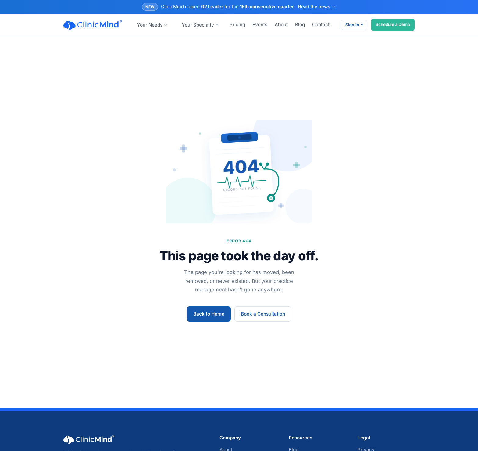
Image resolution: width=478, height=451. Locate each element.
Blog (300, 24)
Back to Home (208, 314)
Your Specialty (200, 25)
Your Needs (152, 25)
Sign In (354, 25)
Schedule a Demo (393, 24)
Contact (321, 24)
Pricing (237, 24)
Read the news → (317, 6)
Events (259, 24)
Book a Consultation (263, 314)
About (281, 24)
